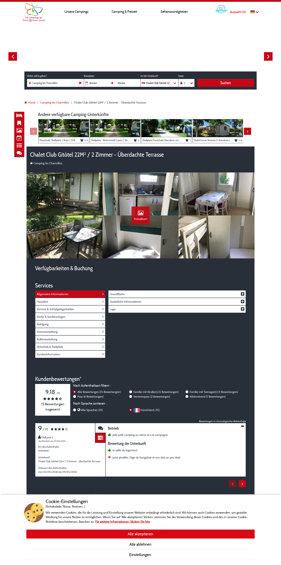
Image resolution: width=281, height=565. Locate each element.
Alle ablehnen (140, 544)
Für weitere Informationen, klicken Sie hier (122, 521)
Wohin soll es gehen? (37, 76)
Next (268, 56)
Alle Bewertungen (99, 392)
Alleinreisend (207, 396)
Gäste (181, 76)
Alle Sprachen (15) (92, 410)
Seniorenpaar (152, 396)
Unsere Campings (76, 11)
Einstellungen (140, 554)
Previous (12, 56)
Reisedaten (89, 76)
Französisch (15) (149, 410)
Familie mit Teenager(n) (214, 392)
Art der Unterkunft (149, 76)
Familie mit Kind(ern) (156, 392)
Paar (90, 396)
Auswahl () (238, 12)
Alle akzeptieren (140, 534)
